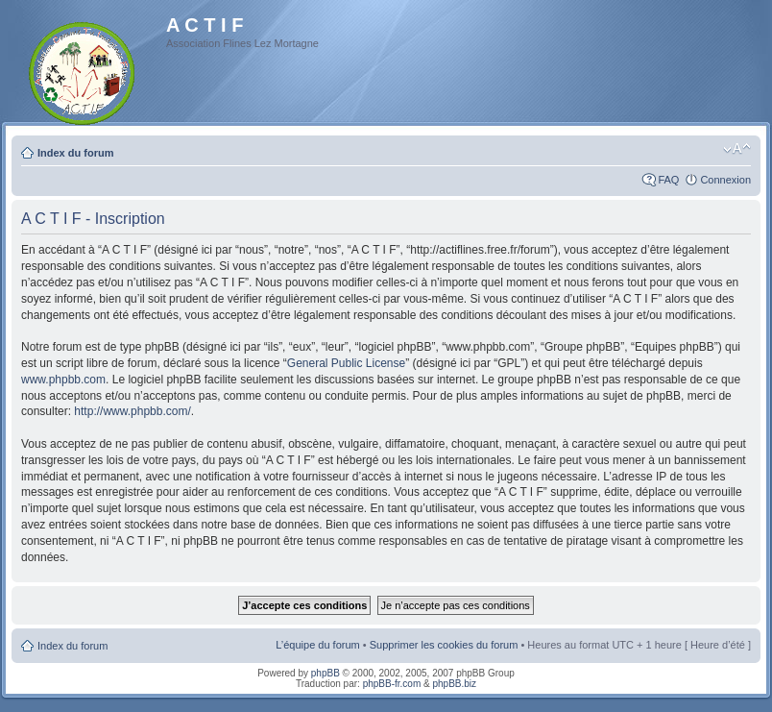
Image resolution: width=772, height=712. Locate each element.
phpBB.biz (454, 683)
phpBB (325, 673)
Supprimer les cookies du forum (444, 645)
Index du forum (75, 153)
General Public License (346, 363)
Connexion (725, 179)
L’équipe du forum (317, 645)
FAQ (668, 179)
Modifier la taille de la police (737, 149)
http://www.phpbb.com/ (132, 411)
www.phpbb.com (63, 379)
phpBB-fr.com (392, 683)
